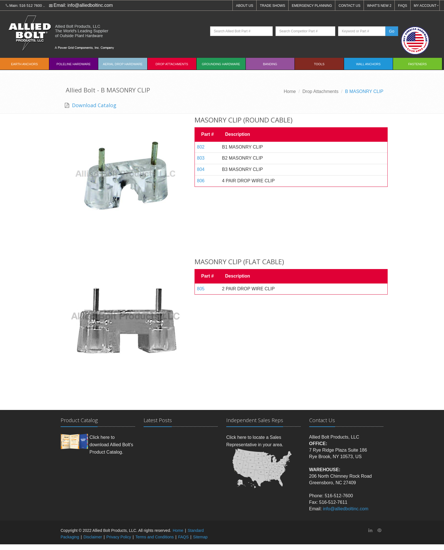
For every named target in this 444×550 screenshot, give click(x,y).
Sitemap (200, 537)
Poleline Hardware (73, 64)
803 (201, 158)
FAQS (402, 6)
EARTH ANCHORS (24, 64)
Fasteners (417, 64)
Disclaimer (93, 537)
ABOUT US (244, 6)
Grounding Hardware (221, 64)
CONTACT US (349, 6)
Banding (270, 64)
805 (201, 288)
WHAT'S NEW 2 (379, 6)
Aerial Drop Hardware (122, 64)
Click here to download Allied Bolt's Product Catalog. (111, 444)
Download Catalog (93, 105)
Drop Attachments (171, 64)
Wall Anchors (368, 64)
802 (201, 147)
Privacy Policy (118, 537)
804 (201, 169)
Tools (319, 64)
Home (290, 91)
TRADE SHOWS (272, 6)
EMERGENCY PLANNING (312, 6)
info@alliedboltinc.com (90, 5)
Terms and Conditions (154, 537)
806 (201, 180)
